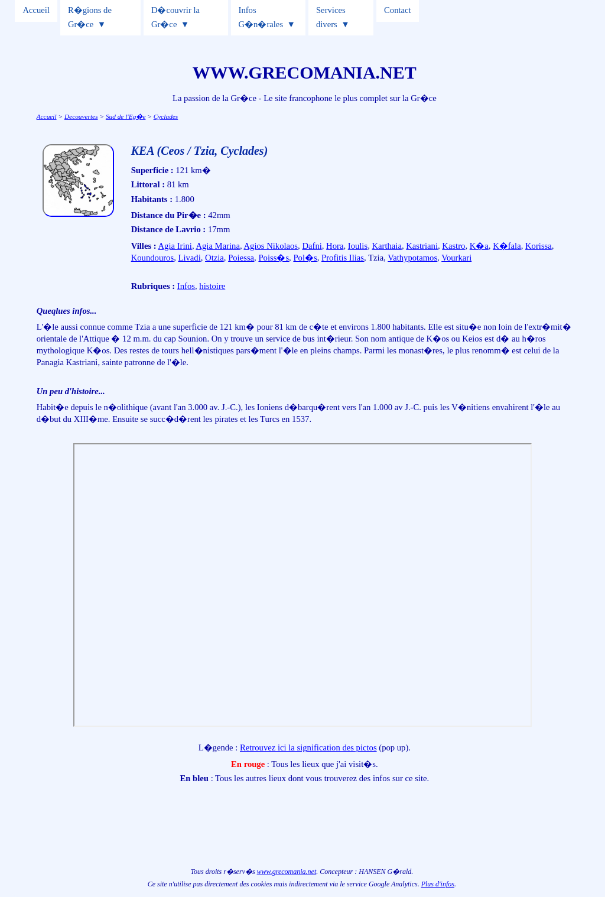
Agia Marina (217, 246)
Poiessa (241, 257)
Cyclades (166, 116)
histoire (212, 286)
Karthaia (386, 246)
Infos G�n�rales (261, 17)
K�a (479, 246)
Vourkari (456, 257)
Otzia (214, 257)
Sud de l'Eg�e (126, 116)
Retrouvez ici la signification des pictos (308, 747)
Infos (186, 286)
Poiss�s (273, 257)
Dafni (311, 246)
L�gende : (219, 747)
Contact (397, 10)
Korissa (538, 246)
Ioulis (357, 246)
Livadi (189, 257)
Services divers (331, 17)
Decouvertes (81, 116)
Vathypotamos (412, 257)
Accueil (36, 10)
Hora (334, 246)
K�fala (507, 246)
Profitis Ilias (342, 257)
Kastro (453, 246)
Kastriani (422, 246)
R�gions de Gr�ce (90, 17)
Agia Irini (175, 246)
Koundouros (152, 257)
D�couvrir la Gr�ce (175, 17)
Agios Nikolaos (270, 246)
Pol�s (305, 257)
